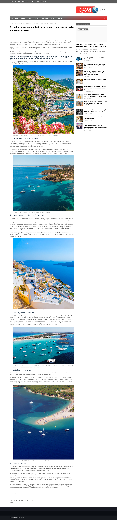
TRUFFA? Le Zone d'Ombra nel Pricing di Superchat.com (95, 58)
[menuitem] (12, 18)
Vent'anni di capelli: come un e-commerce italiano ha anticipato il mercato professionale (95, 103)
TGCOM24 (43, 1)
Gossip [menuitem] (30, 18)
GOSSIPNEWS (18, 1)
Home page (13, 23)
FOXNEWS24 (25, 1)
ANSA (38, 1)
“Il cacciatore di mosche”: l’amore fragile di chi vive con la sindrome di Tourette (95, 110)
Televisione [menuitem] (44, 18)
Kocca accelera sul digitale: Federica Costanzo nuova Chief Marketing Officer (91, 45)
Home (11, 1)
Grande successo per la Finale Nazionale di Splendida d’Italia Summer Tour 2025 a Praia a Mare (95, 88)
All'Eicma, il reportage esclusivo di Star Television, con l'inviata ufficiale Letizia (95, 65)
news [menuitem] (16, 18)
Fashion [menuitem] (36, 18)
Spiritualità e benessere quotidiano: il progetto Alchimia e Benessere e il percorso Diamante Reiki (94, 72)
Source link (13, 494)
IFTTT (13, 502)
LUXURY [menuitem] (53, 18)
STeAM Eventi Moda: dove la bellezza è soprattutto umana (94, 117)
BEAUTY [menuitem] (60, 18)
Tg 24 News (21, 517)
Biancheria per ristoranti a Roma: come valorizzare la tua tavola (95, 80)
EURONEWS (32, 1)
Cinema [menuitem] (23, 18)
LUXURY (18, 23)
